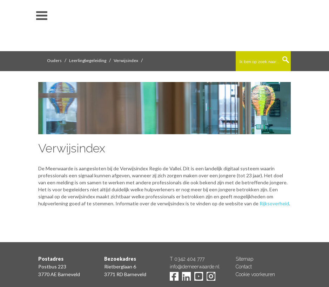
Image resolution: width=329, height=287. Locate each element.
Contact (244, 266)
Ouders (54, 60)
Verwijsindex (126, 60)
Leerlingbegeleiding (87, 60)
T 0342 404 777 (187, 259)
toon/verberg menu (42, 16)
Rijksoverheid (274, 203)
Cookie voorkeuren (255, 274)
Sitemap (244, 259)
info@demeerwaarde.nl (195, 266)
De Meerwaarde (164, 27)
